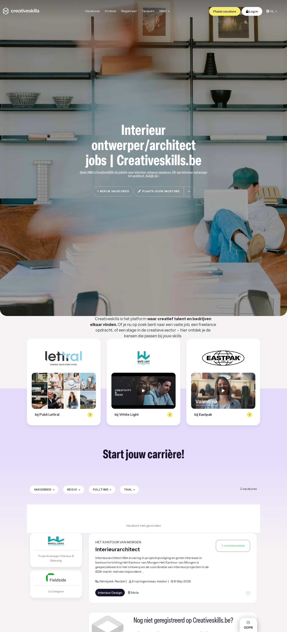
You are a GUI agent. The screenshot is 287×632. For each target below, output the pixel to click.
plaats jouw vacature (159, 191)
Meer (164, 11)
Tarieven (148, 11)
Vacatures (92, 11)
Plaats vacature (224, 11)
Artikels (110, 11)
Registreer (129, 11)
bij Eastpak (203, 414)
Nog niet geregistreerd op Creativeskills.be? (183, 620)
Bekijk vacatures (113, 191)
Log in (252, 11)
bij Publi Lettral (47, 414)
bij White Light (127, 414)
